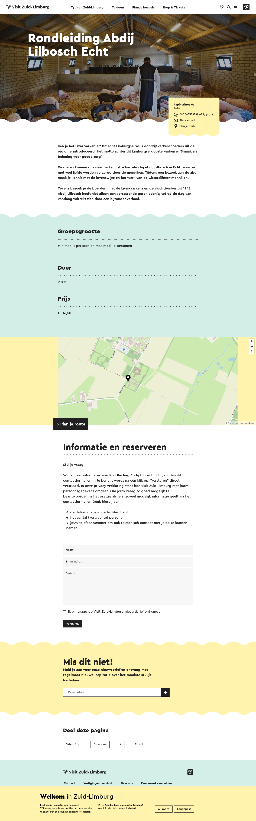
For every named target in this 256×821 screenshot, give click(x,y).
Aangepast (184, 809)
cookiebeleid (129, 808)
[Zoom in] (251, 341)
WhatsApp (73, 745)
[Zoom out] (251, 346)
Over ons (127, 784)
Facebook (99, 745)
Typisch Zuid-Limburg (87, 7)
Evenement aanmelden (156, 784)
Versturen (72, 624)
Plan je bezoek (143, 7)
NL (236, 7)
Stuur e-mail (187, 120)
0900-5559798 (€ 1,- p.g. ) (196, 114)
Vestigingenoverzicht (97, 784)
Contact (69, 784)
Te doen (118, 7)
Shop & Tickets (174, 7)
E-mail (139, 745)
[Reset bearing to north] (251, 351)
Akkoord (163, 809)
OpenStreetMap (236, 423)
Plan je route (187, 126)
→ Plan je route (70, 424)
